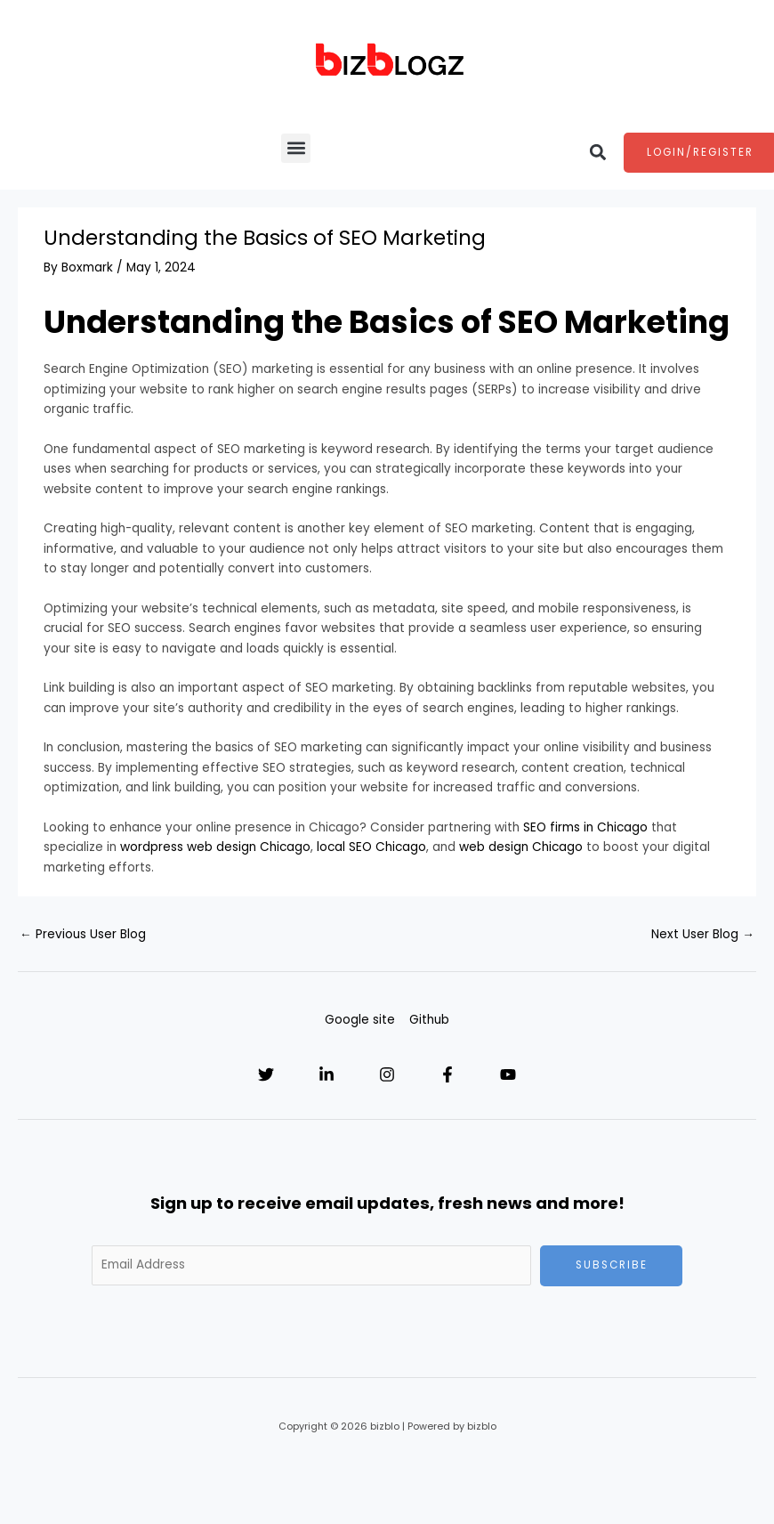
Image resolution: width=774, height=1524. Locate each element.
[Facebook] (447, 1074)
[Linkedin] (326, 1074)
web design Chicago (521, 847)
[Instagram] (387, 1074)
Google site (360, 1019)
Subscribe (612, 1265)
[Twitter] (266, 1074)
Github (429, 1019)
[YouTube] (508, 1074)
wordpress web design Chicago (215, 847)
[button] (295, 148)
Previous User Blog (83, 934)
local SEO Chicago (371, 847)
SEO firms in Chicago (585, 827)
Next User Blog (702, 934)
